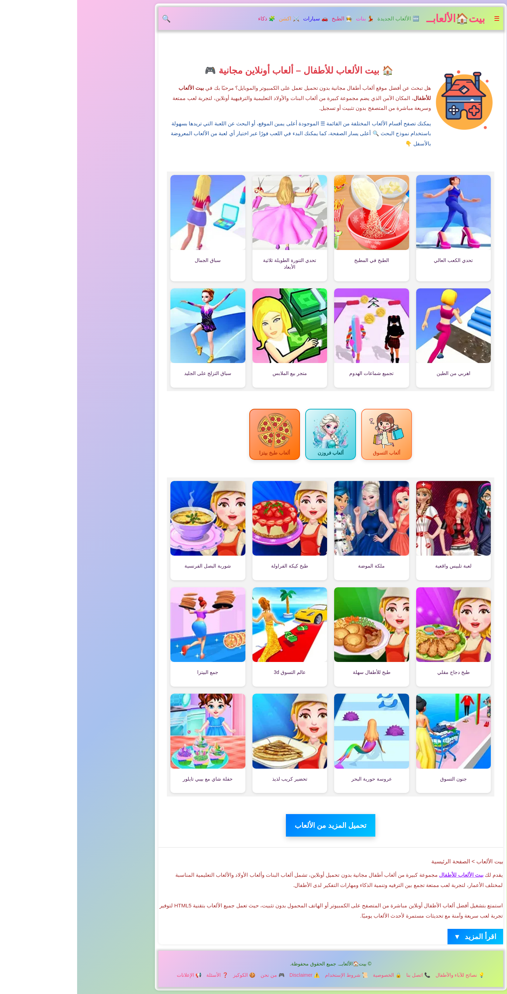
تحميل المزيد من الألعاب (254, 825)
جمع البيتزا (130, 672)
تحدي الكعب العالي (376, 260)
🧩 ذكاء (189, 18)
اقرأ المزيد (398, 937)
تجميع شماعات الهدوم (294, 373)
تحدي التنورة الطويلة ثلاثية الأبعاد (212, 263)
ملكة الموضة (294, 566)
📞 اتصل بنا (341, 975)
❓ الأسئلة (140, 975)
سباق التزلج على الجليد (130, 373)
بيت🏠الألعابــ (378, 18)
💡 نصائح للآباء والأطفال (383, 975)
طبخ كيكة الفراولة (212, 566)
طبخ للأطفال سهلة (294, 672)
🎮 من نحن (195, 975)
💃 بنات (288, 18)
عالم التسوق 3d (213, 672)
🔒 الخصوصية (310, 975)
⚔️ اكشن (212, 18)
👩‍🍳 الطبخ (265, 18)
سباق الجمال (131, 260)
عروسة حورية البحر (294, 779)
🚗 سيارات (238, 18)
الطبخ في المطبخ (294, 260)
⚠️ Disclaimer (227, 975)
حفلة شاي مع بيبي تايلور (131, 779)
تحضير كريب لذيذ (212, 779)
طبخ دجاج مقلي (376, 672)
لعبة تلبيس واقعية (376, 566)
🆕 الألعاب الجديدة (321, 18)
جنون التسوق (376, 779)
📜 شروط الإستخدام (269, 975)
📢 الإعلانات (112, 975)
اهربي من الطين (376, 373)
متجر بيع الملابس (212, 373)
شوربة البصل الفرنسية (130, 566)
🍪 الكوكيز (167, 975)
